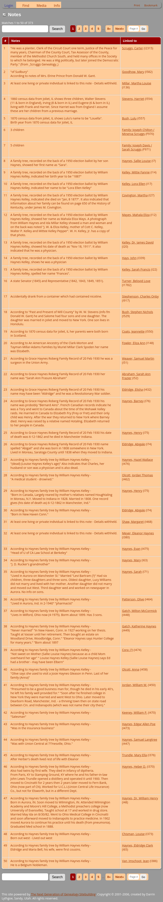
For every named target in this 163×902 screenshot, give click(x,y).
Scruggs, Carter (132, 48)
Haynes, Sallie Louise (136, 161)
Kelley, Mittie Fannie (136, 172)
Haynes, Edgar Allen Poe (138, 724)
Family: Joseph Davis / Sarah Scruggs (137, 147)
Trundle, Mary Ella (134, 755)
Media (41, 5)
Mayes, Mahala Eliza (136, 215)
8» (109, 28)
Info (57, 5)
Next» (119, 28)
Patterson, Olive (133, 599)
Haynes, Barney (133, 401)
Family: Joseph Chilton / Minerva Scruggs (138, 132)
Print (137, 5)
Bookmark (150, 5)
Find (25, 5)
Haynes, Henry (132, 433)
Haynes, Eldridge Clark (137, 845)
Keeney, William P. (134, 713)
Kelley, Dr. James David (138, 242)
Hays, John (129, 258)
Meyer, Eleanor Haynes (138, 533)
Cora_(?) (127, 650)
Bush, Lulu (129, 118)
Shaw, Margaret (133, 522)
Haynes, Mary (131, 560)
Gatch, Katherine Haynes (139, 626)
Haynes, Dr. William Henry (140, 798)
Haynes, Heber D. (134, 766)
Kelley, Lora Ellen (133, 184)
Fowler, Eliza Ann (133, 343)
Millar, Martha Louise (136, 83)
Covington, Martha (135, 195)
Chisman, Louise (133, 834)
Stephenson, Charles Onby (140, 296)
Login (8, 5)
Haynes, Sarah (132, 572)
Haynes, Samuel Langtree (139, 739)
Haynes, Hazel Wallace (137, 460)
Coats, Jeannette (133, 331)
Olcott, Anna (130, 669)
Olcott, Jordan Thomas (137, 475)
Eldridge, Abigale (133, 444)
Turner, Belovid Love (136, 281)
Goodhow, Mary (133, 72)
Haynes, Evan (131, 549)
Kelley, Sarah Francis (136, 269)
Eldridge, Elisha (132, 389)
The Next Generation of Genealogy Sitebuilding (63, 894)
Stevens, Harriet (133, 99)
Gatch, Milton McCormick (139, 611)
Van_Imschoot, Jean (135, 861)
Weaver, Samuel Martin (138, 358)
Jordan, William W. (134, 685)
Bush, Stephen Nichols (137, 312)
